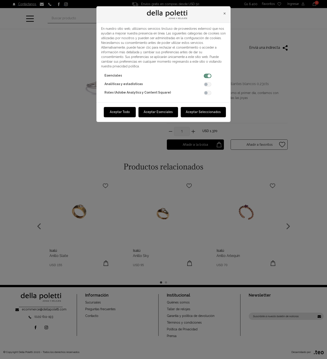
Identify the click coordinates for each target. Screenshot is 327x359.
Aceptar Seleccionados (203, 112)
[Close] (224, 13)
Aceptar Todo (120, 112)
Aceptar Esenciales (158, 112)
